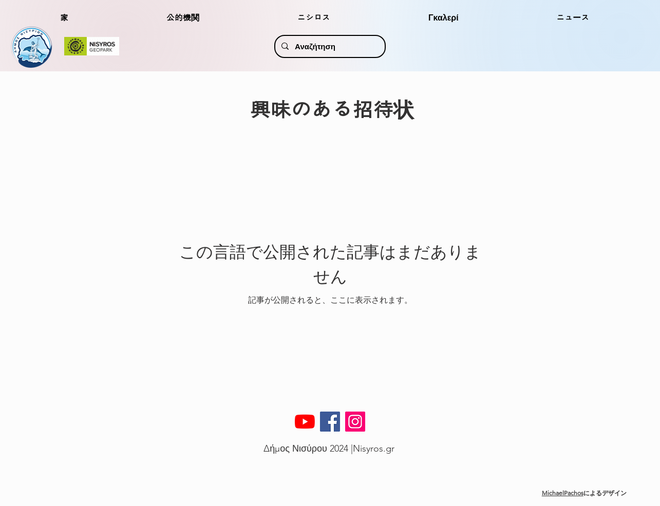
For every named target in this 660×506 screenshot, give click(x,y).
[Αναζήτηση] (329, 46)
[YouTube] (305, 422)
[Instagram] (355, 422)
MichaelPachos (562, 493)
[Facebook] (330, 422)
